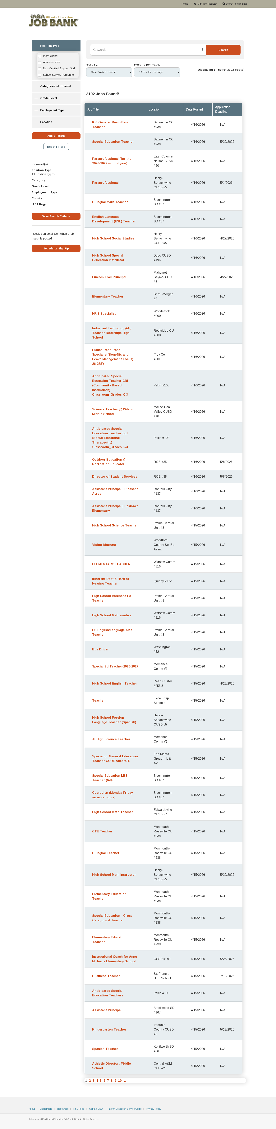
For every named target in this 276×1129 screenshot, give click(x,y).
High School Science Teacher (115, 525)
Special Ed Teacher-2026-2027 (115, 666)
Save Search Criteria (56, 216)
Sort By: (92, 64)
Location (42, 123)
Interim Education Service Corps (124, 1109)
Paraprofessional (105, 182)
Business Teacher (106, 976)
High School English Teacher (114, 683)
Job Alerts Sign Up (56, 248)
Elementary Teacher (107, 296)
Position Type (45, 46)
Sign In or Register (205, 3)
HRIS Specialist (104, 313)
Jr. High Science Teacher (111, 739)
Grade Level (44, 99)
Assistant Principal (107, 1010)
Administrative (51, 62)
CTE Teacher (102, 831)
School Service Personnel (58, 74)
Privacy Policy (153, 1109)
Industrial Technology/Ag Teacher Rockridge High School (111, 332)
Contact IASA (96, 1109)
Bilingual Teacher (105, 853)
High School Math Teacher (112, 812)
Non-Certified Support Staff (59, 68)
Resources (62, 1109)
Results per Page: (147, 64)
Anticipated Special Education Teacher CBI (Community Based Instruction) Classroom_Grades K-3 (110, 385)
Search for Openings (235, 3)
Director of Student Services (114, 476)
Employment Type (48, 111)
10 (120, 1080)
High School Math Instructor (114, 874)
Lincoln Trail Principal (109, 277)
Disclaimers (46, 1109)
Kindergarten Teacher (109, 1029)
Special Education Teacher (113, 141)
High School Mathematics (111, 615)
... (124, 1080)
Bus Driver (100, 649)
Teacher (98, 700)
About (32, 1109)
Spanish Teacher (105, 1048)
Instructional (50, 55)
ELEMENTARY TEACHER (111, 564)
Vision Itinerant (104, 544)
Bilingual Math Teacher (110, 202)
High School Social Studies (113, 238)
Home (185, 3)
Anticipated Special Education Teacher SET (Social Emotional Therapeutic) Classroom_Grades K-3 (110, 438)
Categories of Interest (51, 87)
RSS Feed (78, 1109)
